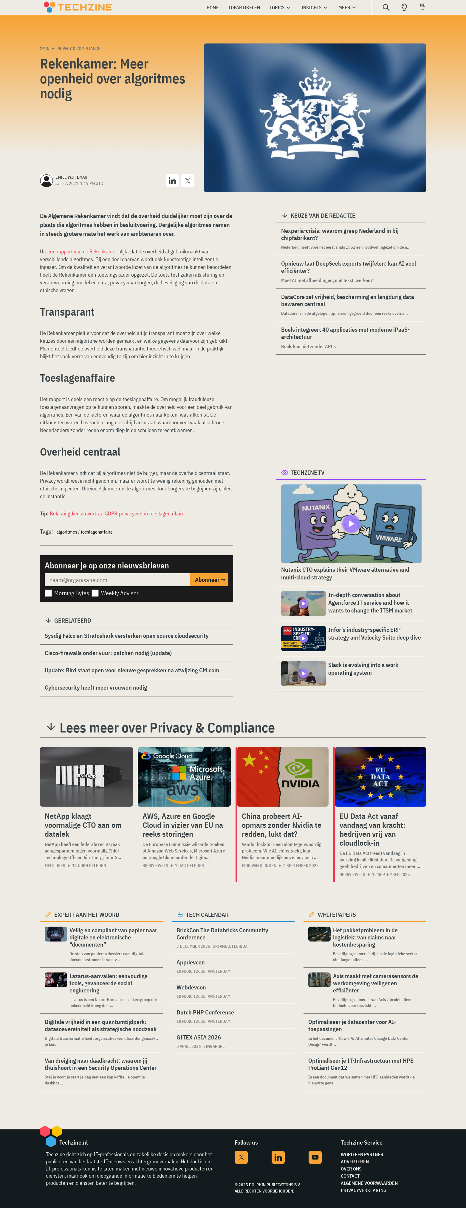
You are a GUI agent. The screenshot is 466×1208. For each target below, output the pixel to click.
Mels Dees (55, 865)
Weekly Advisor (120, 593)
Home (213, 7)
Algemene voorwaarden (369, 1183)
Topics (277, 7)
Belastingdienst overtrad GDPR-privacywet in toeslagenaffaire (117, 513)
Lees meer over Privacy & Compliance (167, 727)
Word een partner (362, 1154)
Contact (350, 1176)
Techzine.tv (308, 472)
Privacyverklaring (363, 1190)
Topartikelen (244, 7)
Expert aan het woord (87, 915)
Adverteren (355, 1162)
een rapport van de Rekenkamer (82, 251)
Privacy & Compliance (78, 48)
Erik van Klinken (259, 865)
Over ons (351, 1169)
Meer (344, 7)
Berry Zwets (155, 865)
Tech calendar (207, 915)
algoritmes (66, 532)
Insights (311, 7)
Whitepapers (337, 915)
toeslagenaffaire (97, 532)
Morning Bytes (71, 593)
